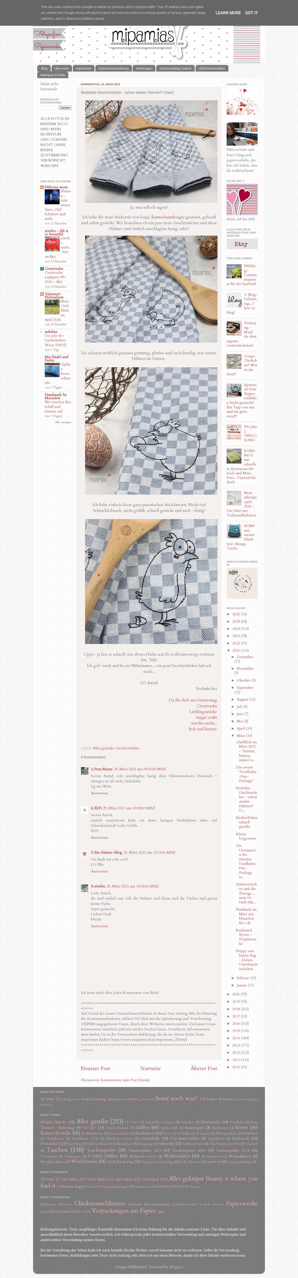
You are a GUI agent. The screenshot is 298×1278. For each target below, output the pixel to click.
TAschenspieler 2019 (224, 1144)
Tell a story (208, 1099)
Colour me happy (71, 1186)
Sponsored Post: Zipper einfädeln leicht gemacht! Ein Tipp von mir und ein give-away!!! (242, 400)
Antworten (99, 793)
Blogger (175, 1266)
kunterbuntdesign (168, 217)
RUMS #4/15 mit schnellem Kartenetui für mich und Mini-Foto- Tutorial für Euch (241, 466)
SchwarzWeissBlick (165, 1186)
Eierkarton (65, 1204)
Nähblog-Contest (141, 1099)
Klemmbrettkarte (156, 1204)
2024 (236, 628)
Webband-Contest (232, 1099)
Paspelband (216, 1138)
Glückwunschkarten (99, 1203)
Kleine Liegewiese (246, 836)
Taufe (86, 1211)
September (245, 687)
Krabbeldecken (92, 1133)
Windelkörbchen (52, 1162)
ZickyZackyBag (120, 1161)
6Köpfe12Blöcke (53, 1122)
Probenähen (49, 1143)
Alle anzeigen (63, 422)
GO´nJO (89, 1127)
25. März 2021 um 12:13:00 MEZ (149, 852)
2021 (236, 650)
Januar (242, 985)
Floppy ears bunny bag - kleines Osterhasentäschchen (247, 959)
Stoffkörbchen (193, 1144)
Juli (240, 706)
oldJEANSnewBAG (212, 68)
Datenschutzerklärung (114, 68)
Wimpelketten (239, 1156)
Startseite (150, 1068)
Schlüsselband (97, 1144)
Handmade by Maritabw (56, 396)
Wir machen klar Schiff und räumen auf (58, 407)
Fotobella (237, 1122)
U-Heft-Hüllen (103, 1156)
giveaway (46, 1105)
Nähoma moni (56, 187)
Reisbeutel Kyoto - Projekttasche (246, 937)
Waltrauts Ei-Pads (52, 75)
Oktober (244, 680)
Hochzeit (135, 1204)
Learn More (228, 12)
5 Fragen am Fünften (77, 1099)
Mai (240, 721)
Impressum (83, 68)
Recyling (74, 1144)
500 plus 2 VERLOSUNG (250, 433)
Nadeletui (250, 1133)
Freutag (100, 1099)
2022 (236, 643)
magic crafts (206, 717)
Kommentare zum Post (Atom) (125, 1080)
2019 (236, 1001)
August (243, 699)
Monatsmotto (117, 1099)
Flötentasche (211, 1122)
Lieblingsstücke (203, 711)
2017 (236, 1016)
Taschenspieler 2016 (188, 1150)
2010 (236, 1067)
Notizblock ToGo (85, 1138)
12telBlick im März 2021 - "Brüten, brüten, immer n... (246, 751)
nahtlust (51, 331)
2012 (236, 1052)
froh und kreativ (203, 729)
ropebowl (213, 1161)
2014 (236, 1038)
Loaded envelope (211, 1204)
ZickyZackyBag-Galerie (175, 68)
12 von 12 (50, 1099)
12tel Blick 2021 (155, 1179)
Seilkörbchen (122, 1144)
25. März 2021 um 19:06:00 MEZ (133, 886)
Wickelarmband (212, 1157)
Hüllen (142, 1128)
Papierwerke (242, 1203)
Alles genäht (92, 1121)
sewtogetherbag (239, 1162)
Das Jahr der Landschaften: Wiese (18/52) (55, 340)
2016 (236, 1023)
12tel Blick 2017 (74, 1179)
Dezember (245, 657)
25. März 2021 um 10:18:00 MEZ (129, 808)
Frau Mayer (103, 769)
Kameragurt (194, 1127)
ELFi (98, 808)
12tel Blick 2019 (101, 1179)
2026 (236, 614)
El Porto (132, 1122)
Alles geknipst (186, 1179)
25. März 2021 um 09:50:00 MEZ (140, 769)
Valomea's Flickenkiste (54, 295)
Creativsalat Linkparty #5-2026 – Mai (55, 277)
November (245, 668)
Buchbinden (48, 1204)
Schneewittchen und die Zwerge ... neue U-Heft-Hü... (246, 893)
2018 (236, 1009)
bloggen (252, 1099)
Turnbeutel (48, 1156)
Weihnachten (177, 1156)
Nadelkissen (55, 1138)
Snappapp (145, 1144)
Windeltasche (84, 1162)
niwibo (99, 886)
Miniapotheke (226, 1133)
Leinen (205, 1133)
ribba (161, 1211)
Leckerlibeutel (186, 1134)
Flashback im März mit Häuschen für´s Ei (246, 916)
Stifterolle (166, 1143)
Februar (243, 978)
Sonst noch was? (176, 1098)
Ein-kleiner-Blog (108, 852)
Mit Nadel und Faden (56, 358)
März (241, 735)
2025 (236, 621)
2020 (236, 994)
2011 (236, 1060)
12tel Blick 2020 (128, 1179)
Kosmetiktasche (55, 1133)
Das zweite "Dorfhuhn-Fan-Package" (246, 774)
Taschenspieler (101, 1150)
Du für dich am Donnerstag (193, 700)
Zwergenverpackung (157, 1162)
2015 (236, 1030)
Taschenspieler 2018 (232, 1150)
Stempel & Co (70, 1211)
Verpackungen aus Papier (124, 1211)
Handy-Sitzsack (117, 1128)
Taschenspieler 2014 (144, 1150)
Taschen (57, 1150)
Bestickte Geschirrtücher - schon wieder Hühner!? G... (246, 799)
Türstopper (72, 1156)
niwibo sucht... (204, 723)
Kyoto (167, 1134)
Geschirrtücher (127, 748)
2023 (236, 636)
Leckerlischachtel (184, 1204)
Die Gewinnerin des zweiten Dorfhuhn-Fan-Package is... (246, 861)
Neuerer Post (95, 1068)
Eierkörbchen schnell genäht (246, 822)
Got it (251, 12)
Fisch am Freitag (98, 1186)
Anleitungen (144, 68)
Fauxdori (187, 1122)
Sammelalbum (49, 1212)
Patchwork (240, 1138)
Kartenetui (220, 1128)
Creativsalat (207, 706)
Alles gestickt (103, 748)
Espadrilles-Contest (159, 1122)
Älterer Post (204, 1068)
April (241, 728)
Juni (240, 714)
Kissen (241, 1128)
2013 (236, 1045)
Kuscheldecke (119, 1133)
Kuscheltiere (145, 1133)
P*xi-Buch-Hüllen (184, 1138)
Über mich (62, 68)
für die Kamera (189, 1162)
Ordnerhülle (150, 1138)
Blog (44, 68)
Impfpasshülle (169, 1128)
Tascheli (251, 1144)
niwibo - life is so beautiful (56, 232)
